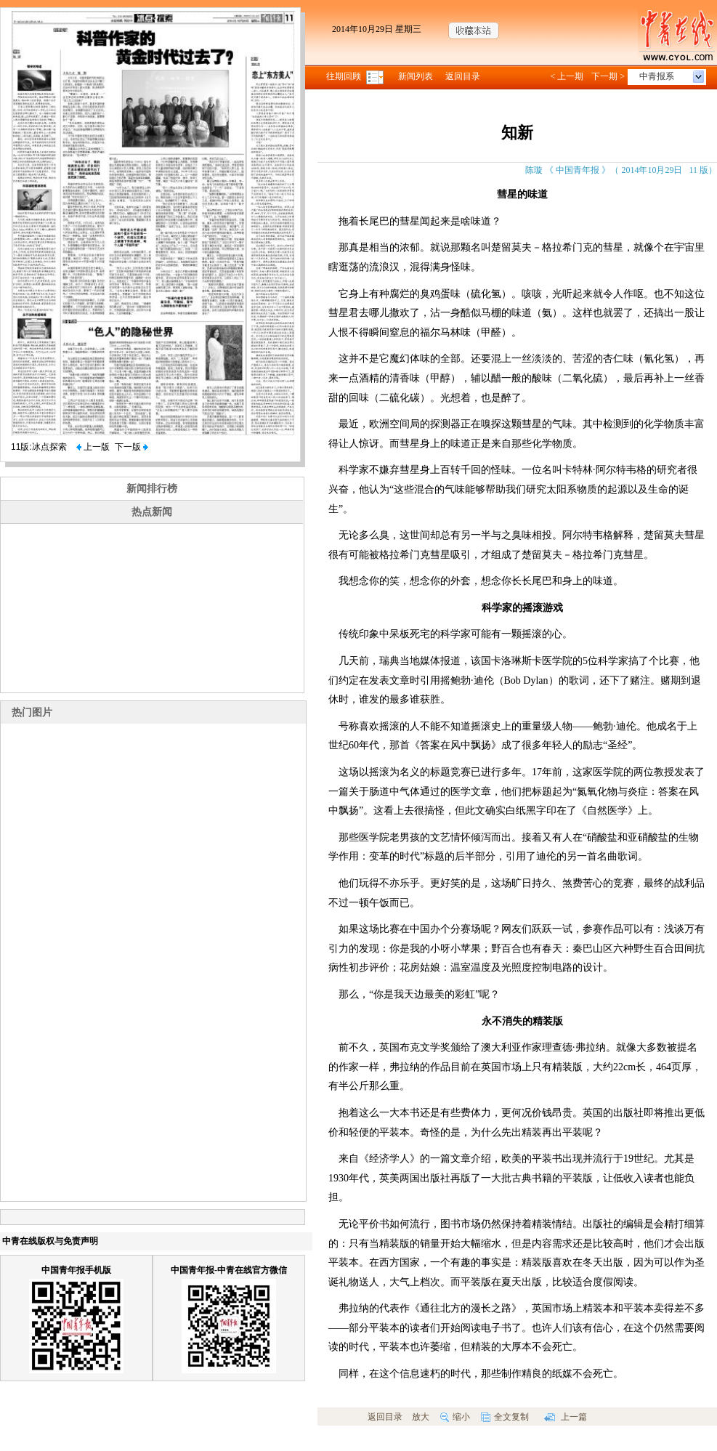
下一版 (131, 447)
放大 (420, 1417)
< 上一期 (566, 76)
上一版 (93, 447)
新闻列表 (415, 76)
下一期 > (608, 76)
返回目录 (462, 76)
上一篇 (565, 1417)
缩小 (455, 1417)
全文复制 (505, 1417)
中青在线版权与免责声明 (50, 1241)
